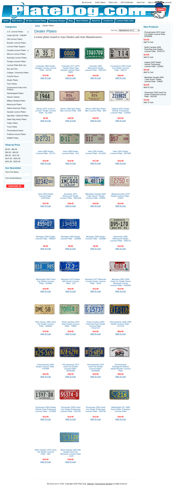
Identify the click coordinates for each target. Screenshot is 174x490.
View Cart (141, 2)
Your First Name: (12, 172)
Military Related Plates (16, 101)
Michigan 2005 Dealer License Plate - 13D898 (70, 238)
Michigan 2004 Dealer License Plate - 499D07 (45, 238)
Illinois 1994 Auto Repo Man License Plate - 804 (95, 110)
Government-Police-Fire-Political (17, 88)
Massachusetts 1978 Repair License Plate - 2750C (120, 196)
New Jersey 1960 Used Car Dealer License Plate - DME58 (46, 324)
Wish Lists (113, 2)
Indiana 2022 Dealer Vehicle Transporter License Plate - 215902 (120, 111)
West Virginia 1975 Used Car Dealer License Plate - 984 (45, 452)
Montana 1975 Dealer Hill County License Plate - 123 (70, 281)
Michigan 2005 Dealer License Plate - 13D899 (95, 238)
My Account (86, 2)
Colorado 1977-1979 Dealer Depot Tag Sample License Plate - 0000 (70, 69)
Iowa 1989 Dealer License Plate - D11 (70, 152)
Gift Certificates (127, 2)
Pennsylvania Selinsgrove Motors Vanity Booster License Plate (120, 368)
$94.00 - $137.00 (12, 155)
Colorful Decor (13, 76)
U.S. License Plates (17, 32)
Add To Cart (45, 78)
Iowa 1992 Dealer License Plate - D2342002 (45, 196)
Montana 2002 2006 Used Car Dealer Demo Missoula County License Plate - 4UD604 (120, 282)
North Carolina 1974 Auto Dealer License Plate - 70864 (71, 324)
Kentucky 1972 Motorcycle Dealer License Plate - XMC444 (70, 196)
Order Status (100, 2)
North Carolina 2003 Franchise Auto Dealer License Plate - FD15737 (95, 325)
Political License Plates (16, 134)
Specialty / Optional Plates (18, 116)
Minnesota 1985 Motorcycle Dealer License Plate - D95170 (120, 239)
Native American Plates (16, 108)
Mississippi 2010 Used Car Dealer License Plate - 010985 (45, 281)
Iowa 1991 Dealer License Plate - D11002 (95, 152)
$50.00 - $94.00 (11, 152)
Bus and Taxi (12, 69)
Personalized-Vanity (15, 130)
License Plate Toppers (16, 47)
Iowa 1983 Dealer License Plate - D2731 (45, 152)
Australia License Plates (17, 58)
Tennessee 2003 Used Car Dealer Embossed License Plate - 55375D (95, 409)
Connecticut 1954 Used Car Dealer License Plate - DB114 (120, 68)
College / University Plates (18, 73)
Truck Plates (12, 127)
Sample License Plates (16, 112)
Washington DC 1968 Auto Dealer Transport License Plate (120, 409)
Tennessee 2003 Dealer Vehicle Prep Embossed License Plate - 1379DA (45, 409)
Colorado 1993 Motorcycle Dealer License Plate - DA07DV (95, 68)
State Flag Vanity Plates (17, 119)
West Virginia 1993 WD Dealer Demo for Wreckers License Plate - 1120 (70, 453)
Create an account (163, 2)
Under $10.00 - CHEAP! (17, 35)
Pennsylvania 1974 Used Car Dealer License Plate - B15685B (95, 368)
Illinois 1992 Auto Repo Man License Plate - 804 (70, 110)
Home (37, 26)
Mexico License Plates (16, 54)
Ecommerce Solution (103, 484)
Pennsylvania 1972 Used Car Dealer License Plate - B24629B (70, 368)
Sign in (151, 2)
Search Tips (152, 13)
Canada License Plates (17, 50)
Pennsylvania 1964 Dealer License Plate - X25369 (45, 367)
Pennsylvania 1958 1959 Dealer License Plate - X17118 (120, 324)
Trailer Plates (12, 123)
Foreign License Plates (16, 61)
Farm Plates (12, 84)
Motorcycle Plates (14, 104)
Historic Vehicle (13, 97)
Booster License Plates (16, 43)
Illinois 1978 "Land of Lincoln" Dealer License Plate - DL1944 (45, 111)
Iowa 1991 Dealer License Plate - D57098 (120, 152)
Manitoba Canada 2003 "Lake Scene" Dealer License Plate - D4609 (95, 196)
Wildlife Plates (13, 138)
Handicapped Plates (15, 93)
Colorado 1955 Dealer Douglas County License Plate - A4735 (45, 68)
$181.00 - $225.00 (12, 161)
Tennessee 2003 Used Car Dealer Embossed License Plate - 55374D (70, 409)
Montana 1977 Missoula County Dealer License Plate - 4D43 (95, 281)
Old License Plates (14, 39)
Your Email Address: (13, 178)
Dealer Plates (12, 80)
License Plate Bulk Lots (16, 65)
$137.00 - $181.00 (12, 158)
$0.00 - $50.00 (11, 149)
